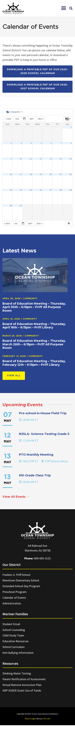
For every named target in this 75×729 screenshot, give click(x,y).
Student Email (11, 624)
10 (21, 159)
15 (71, 159)
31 (21, 206)
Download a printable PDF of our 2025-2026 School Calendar (37, 71)
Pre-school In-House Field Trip (42, 413)
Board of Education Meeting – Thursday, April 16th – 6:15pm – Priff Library (34, 325)
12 (41, 159)
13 (51, 159)
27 (51, 190)
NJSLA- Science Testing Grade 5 (44, 434)
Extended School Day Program (21, 586)
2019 (9, 119)
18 (31, 174)
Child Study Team (13, 635)
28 (61, 190)
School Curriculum (13, 647)
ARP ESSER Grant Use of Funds (21, 690)
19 (41, 174)
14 (61, 159)
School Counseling (13, 630)
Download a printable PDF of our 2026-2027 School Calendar (37, 87)
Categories (14, 112)
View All (13, 375)
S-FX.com (46, 718)
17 (21, 174)
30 (11, 206)
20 (51, 174)
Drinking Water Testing (16, 673)
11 (31, 159)
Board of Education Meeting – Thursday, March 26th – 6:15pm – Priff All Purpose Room (34, 344)
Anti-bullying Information (18, 653)
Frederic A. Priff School (16, 575)
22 (71, 174)
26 (41, 190)
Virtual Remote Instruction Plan (21, 685)
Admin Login (30, 718)
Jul (17, 119)
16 (11, 174)
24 (21, 190)
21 (61, 174)
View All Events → (15, 496)
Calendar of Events (14, 597)
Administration (11, 603)
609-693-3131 (42, 558)
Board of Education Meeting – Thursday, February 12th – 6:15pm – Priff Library (34, 363)
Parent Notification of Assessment (24, 679)
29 (71, 190)
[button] (63, 8)
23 (11, 190)
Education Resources (15, 641)
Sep (32, 119)
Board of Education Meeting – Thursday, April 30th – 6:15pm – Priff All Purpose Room (34, 307)
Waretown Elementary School (20, 580)
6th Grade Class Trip (35, 475)
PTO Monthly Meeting (36, 454)
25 (31, 190)
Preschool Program (14, 592)
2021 (41, 119)
